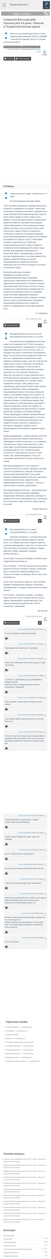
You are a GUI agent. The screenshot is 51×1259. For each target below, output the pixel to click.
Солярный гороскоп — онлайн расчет (20, 1046)
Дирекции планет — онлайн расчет (19, 1057)
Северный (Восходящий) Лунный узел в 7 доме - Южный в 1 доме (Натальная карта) (24, 1190)
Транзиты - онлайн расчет (15, 1038)
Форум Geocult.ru (19, 4)
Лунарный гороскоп (10, 1256)
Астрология (7, 1239)
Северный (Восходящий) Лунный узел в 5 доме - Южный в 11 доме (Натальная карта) (24, 1196)
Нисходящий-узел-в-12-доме (31, 47)
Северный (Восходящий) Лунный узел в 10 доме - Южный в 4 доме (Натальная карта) (24, 1172)
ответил (28, 318)
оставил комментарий (23, 629)
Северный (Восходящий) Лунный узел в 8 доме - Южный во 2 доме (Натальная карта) (24, 1184)
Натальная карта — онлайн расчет (19, 1027)
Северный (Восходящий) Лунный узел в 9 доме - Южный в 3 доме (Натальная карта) (24, 1178)
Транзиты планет (9, 1246)
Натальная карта (9, 1242)
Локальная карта (12, 1035)
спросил (9, 49)
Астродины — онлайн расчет (16, 1031)
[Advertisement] (25, 91)
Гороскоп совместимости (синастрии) (20, 1042)
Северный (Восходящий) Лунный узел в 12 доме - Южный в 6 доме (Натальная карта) (24, 1160)
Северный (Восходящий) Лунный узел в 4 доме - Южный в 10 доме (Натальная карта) (24, 1202)
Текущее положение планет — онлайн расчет (23, 1061)
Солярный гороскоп (10, 1253)
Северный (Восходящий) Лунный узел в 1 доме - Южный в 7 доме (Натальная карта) (24, 1221)
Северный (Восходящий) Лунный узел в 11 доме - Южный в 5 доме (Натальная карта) (24, 1166)
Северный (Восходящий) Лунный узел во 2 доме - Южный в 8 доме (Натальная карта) (24, 1214)
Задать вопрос (21, 13)
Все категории (8, 1236)
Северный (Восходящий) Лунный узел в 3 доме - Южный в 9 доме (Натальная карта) (24, 1208)
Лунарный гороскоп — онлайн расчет (20, 1050)
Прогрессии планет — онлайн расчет (19, 1053)
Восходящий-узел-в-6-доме (12, 47)
